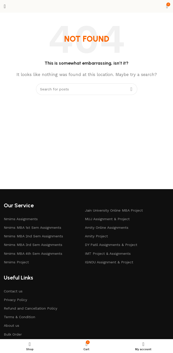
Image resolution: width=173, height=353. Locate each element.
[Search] (86, 89)
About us (11, 325)
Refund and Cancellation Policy (30, 308)
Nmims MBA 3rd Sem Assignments (33, 245)
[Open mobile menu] (4, 6)
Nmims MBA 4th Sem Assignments (33, 253)
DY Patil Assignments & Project (111, 245)
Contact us (13, 291)
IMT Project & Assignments (108, 253)
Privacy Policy (15, 300)
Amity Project (96, 236)
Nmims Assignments (21, 219)
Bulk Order (13, 334)
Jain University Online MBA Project (114, 210)
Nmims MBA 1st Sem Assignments (32, 227)
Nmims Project (16, 262)
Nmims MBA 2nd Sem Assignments (33, 236)
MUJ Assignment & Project (107, 219)
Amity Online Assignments (106, 227)
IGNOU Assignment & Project (109, 262)
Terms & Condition (19, 317)
